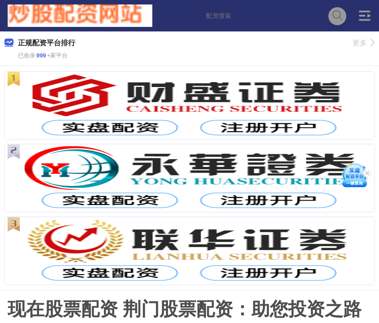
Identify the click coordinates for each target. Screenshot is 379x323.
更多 (364, 43)
